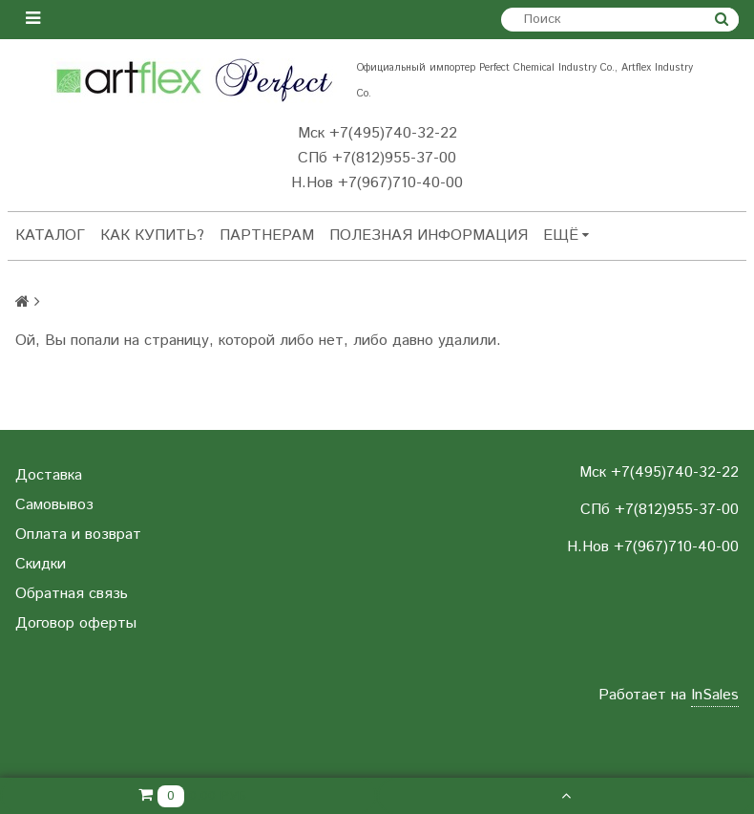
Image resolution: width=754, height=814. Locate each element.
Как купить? (152, 235)
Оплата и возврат (78, 535)
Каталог (50, 235)
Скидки (40, 564)
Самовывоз (54, 505)
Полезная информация (428, 235)
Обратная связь (71, 594)
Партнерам (267, 235)
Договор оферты (75, 623)
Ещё (566, 235)
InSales (715, 695)
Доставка (48, 475)
